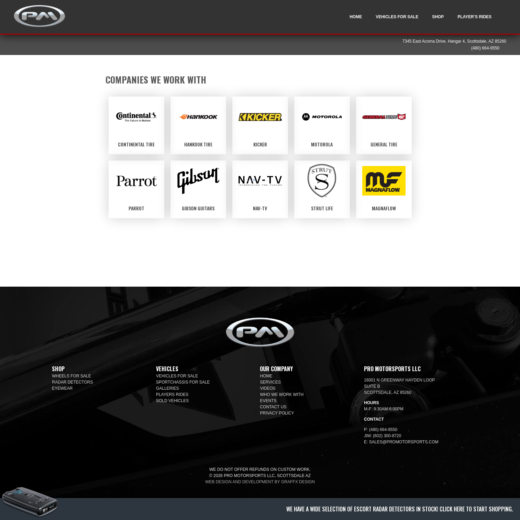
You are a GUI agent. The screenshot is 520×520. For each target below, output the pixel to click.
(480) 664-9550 (485, 48)
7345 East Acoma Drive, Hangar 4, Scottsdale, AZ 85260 (454, 41)
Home (356, 16)
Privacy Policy (277, 413)
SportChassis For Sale (183, 382)
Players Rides (172, 394)
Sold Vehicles (172, 400)
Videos (267, 388)
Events (268, 400)
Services (270, 382)
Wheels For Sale (71, 376)
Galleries (167, 388)
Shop (438, 16)
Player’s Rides (474, 16)
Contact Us (273, 407)
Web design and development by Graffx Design (260, 481)
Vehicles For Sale (397, 16)
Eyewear (62, 388)
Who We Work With (281, 394)
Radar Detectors (72, 382)
